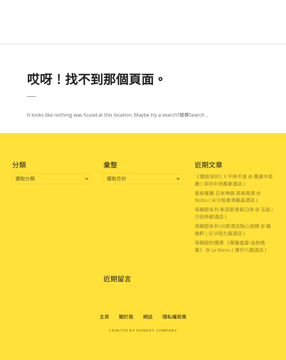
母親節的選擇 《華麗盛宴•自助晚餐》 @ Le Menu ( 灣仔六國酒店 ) (230, 246)
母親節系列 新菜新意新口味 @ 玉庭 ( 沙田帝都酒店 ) (234, 213)
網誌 (148, 316)
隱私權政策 (174, 316)
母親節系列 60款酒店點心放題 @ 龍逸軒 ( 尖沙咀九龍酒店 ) (233, 230)
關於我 (126, 316)
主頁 (104, 316)
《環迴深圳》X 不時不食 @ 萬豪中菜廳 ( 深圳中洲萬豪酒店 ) (234, 180)
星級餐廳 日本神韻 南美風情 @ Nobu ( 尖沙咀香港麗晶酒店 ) (228, 197)
